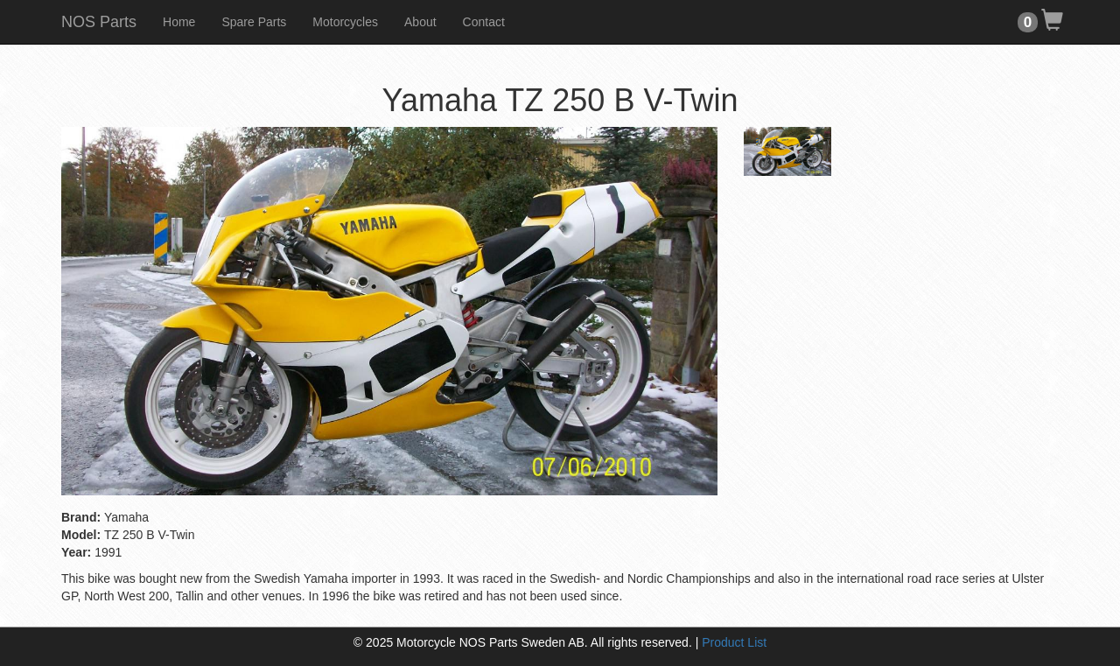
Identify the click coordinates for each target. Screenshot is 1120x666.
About (420, 22)
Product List (734, 642)
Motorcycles (345, 22)
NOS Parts (98, 22)
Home (179, 22)
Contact (484, 22)
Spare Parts (253, 22)
